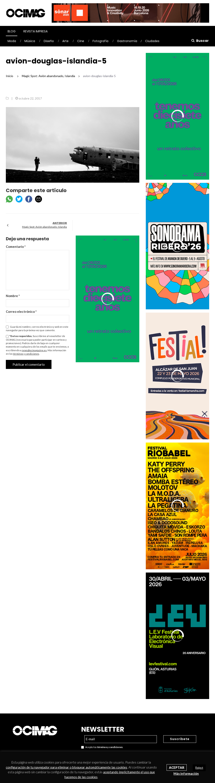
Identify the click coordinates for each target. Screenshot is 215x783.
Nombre (13, 296)
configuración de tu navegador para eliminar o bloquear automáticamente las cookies (66, 767)
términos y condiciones (26, 353)
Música (29, 41)
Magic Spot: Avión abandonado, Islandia (44, 226)
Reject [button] (199, 767)
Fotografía (100, 41)
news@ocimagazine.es (34, 350)
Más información (186, 773)
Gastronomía (127, 41)
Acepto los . (102, 747)
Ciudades (152, 41)
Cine (80, 41)
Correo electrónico (21, 311)
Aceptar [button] (176, 767)
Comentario (16, 246)
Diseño (49, 41)
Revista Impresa (35, 31)
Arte (65, 41)
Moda (12, 41)
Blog (12, 31)
